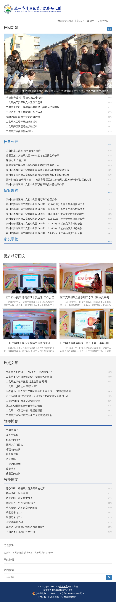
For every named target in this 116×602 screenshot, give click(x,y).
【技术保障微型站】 (68, 597)
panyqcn (49, 552)
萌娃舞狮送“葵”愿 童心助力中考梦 (24, 97)
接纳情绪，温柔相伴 (17, 493)
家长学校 (11, 239)
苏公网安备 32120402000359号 (47, 593)
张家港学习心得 (14, 522)
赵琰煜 (7, 552)
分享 (90, 21)
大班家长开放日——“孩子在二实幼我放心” (29, 372)
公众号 (80, 21)
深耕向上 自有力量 (16, 160)
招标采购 (11, 190)
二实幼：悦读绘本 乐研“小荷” (22, 386)
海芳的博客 (12, 435)
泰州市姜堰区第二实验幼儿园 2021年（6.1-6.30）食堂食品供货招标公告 (44, 228)
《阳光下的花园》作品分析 (20, 532)
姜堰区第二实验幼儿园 (34, 552)
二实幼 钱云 (12, 430)
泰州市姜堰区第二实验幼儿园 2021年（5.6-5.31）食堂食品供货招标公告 (44, 233)
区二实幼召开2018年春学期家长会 (24, 405)
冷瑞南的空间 (13, 449)
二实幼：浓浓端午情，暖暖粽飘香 (24, 410)
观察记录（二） (14, 512)
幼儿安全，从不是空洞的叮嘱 (21, 507)
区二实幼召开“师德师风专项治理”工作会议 (29, 297)
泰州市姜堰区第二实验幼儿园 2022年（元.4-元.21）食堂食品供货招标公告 (45, 204)
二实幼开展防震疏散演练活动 (21, 126)
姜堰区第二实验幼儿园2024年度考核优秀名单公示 (32, 165)
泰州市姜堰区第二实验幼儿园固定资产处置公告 (31, 199)
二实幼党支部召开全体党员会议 (23, 401)
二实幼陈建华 (13, 464)
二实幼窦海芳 (17, 552)
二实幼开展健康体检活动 (19, 131)
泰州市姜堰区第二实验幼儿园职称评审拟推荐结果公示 (35, 184)
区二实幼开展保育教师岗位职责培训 (29, 343)
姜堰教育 (63, 586)
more (110, 144)
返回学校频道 (66, 21)
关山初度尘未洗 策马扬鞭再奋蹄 (23, 150)
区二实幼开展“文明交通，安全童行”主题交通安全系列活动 (37, 396)
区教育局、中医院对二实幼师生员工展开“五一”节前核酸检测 (38, 391)
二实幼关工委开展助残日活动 (21, 121)
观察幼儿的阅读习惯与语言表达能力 (25, 527)
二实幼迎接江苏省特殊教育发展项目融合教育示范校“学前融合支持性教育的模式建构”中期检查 (58, 91)
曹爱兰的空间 (13, 473)
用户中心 (103, 21)
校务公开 (11, 142)
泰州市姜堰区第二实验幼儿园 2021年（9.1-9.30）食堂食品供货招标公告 (44, 223)
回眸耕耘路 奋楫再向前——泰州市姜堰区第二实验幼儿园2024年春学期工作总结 (48, 179)
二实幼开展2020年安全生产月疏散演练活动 (29, 415)
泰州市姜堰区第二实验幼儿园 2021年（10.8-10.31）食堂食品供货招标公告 (45, 218)
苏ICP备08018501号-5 (74, 593)
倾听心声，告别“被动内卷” (20, 503)
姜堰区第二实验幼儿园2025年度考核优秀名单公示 (32, 155)
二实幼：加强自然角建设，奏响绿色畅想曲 (29, 376)
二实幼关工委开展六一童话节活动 (24, 102)
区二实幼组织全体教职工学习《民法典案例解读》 (86, 297)
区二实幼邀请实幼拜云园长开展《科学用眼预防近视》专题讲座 (86, 343)
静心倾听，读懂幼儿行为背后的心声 (25, 488)
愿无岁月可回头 (14, 444)
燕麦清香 (11, 468)
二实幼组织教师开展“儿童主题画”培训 (26, 381)
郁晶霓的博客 (13, 440)
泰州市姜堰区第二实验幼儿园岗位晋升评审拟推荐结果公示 (37, 170)
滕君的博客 (12, 454)
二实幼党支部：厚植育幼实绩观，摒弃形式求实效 (32, 107)
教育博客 (11, 459)
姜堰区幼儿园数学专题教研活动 (23, 117)
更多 (109, 29)
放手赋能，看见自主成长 (19, 498)
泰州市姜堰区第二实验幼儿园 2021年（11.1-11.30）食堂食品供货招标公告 (45, 214)
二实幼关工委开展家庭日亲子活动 (24, 112)
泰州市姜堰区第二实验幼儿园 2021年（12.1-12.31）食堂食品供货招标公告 (45, 209)
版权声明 (73, 586)
